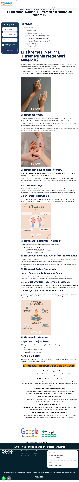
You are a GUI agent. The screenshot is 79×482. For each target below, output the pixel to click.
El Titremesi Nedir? (29, 27)
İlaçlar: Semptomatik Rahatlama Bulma (37, 38)
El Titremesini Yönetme (30, 43)
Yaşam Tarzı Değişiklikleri (33, 45)
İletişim (36, 458)
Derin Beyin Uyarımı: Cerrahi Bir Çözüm (37, 41)
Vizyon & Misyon (25, 455)
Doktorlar (23, 458)
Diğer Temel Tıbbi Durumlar (34, 32)
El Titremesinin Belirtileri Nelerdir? (33, 33)
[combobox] (5, 34)
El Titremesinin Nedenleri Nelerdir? (33, 29)
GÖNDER (10, 50)
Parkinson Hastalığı (32, 30)
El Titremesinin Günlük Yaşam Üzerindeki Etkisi (36, 35)
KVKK (6, 44)
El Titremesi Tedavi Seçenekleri (32, 37)
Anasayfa (36, 453)
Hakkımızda (24, 453)
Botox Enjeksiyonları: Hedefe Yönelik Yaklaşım (39, 40)
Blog (35, 455)
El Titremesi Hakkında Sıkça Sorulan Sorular (35, 48)
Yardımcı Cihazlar (31, 46)
